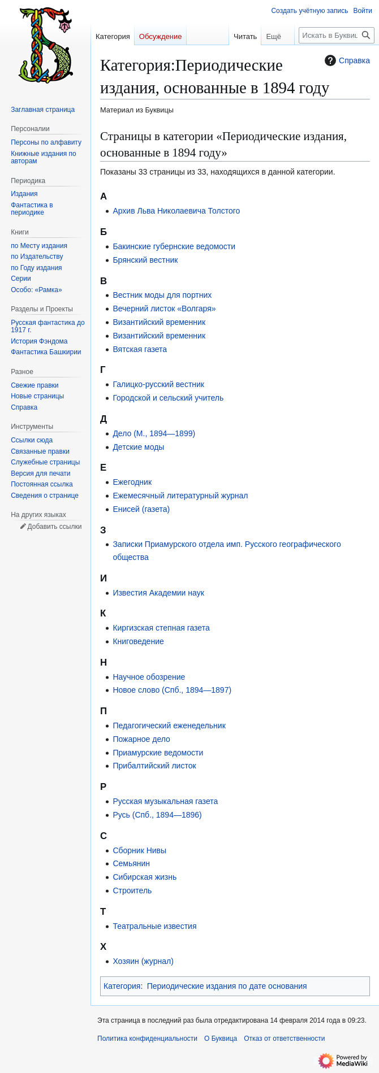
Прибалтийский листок (154, 765)
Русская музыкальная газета (165, 801)
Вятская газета (140, 349)
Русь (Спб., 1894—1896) (157, 814)
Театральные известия (154, 926)
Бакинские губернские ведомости (174, 246)
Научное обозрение (149, 676)
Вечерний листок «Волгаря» (164, 308)
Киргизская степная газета (161, 627)
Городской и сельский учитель (168, 397)
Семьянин (131, 863)
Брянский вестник (145, 259)
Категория (122, 986)
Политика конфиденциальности (147, 1038)
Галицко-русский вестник (158, 384)
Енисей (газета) (141, 509)
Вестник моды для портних (162, 294)
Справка (346, 60)
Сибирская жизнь (144, 876)
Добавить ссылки (54, 527)
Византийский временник (159, 322)
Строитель (132, 890)
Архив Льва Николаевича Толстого (176, 210)
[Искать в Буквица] (336, 35)
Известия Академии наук (158, 592)
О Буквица (220, 1038)
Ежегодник (132, 481)
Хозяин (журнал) (143, 961)
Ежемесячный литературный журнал (180, 495)
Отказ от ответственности (284, 1038)
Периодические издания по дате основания (227, 986)
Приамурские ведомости (158, 752)
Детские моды (138, 446)
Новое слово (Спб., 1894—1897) (172, 689)
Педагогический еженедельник (169, 725)
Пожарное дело (141, 739)
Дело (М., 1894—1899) (154, 433)
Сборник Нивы (139, 850)
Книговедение (138, 641)
